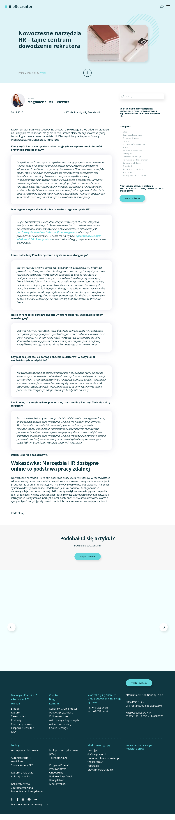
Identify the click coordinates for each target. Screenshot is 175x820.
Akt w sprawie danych (61, 724)
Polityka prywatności (61, 712)
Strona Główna (24, 73)
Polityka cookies (58, 716)
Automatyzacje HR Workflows (21, 759)
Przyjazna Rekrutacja (132, 157)
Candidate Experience (132, 135)
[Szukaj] (161, 6)
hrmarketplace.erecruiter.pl (103, 758)
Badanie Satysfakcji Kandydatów (60, 778)
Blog (36, 73)
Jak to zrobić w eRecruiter (134, 144)
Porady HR (80, 112)
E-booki (15, 708)
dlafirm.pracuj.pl (97, 754)
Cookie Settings (58, 728)
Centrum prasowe (21, 724)
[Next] (163, 627)
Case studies (18, 716)
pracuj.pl (92, 750)
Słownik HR (127, 166)
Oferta (53, 695)
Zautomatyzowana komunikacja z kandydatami (27, 789)
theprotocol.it (95, 762)
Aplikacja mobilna (21, 776)
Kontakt (54, 703)
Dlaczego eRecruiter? (24, 695)
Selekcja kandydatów (132, 163)
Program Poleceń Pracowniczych (59, 767)
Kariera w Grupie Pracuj (63, 708)
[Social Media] (12, 799)
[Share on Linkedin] (42, 513)
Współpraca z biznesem (25, 750)
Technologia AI (58, 758)
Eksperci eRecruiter (22, 728)
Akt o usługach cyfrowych (64, 720)
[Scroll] (87, 73)
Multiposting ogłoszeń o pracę (63, 752)
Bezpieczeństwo (20, 784)
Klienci (126, 147)
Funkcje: (16, 745)
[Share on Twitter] (36, 513)
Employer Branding (131, 138)
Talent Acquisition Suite (133, 169)
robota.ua (93, 765)
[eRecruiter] (18, 7)
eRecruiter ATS (20, 699)
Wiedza (15, 703)
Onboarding (56, 772)
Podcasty (16, 720)
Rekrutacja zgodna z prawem (135, 160)
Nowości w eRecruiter (132, 150)
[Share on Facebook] (30, 513)
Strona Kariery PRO (22, 765)
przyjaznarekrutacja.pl (100, 769)
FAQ (13, 731)
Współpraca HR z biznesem (134, 175)
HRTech (68, 112)
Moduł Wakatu (57, 784)
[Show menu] (168, 7)
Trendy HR (94, 112)
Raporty (15, 712)
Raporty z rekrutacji (22, 772)
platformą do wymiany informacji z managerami (46, 232)
